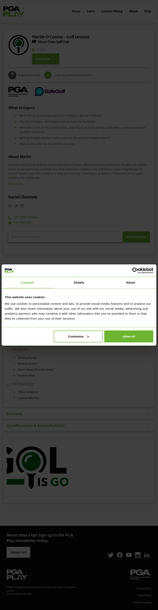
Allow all (128, 336)
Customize (78, 336)
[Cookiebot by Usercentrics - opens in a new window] (135, 271)
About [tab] (130, 282)
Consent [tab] (27, 282)
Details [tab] (79, 282)
